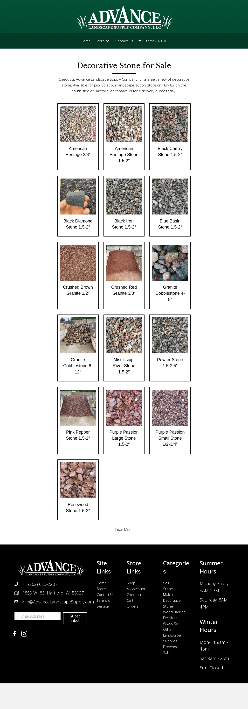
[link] (85, 41)
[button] (107, 40)
